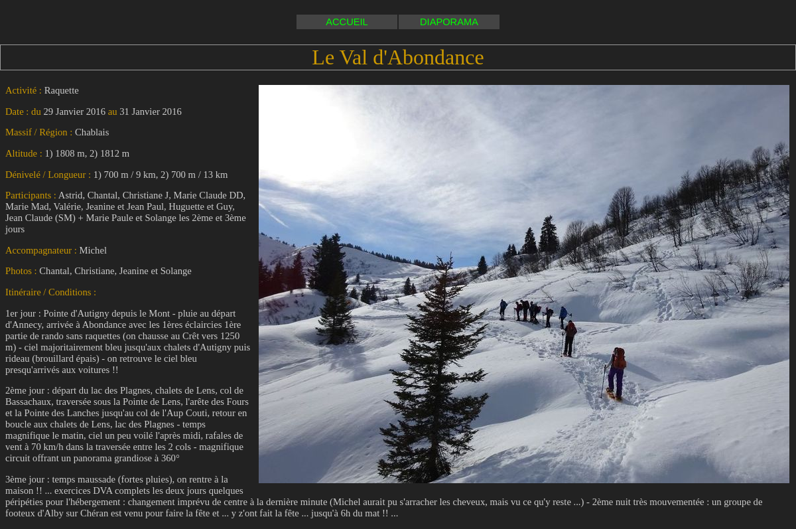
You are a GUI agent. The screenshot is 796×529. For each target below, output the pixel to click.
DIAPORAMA (449, 22)
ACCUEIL (347, 22)
